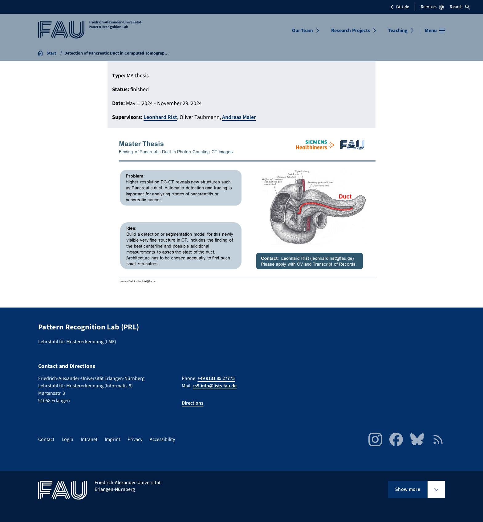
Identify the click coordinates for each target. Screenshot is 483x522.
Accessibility (162, 439)
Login (67, 439)
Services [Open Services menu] (432, 7)
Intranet (89, 439)
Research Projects (350, 30)
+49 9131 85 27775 (216, 378)
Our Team (302, 30)
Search (460, 7)
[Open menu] (435, 30)
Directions (192, 403)
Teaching (398, 30)
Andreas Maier (239, 117)
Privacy (135, 439)
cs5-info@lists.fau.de (215, 385)
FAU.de (399, 7)
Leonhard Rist (160, 117)
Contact (46, 439)
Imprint (112, 439)
